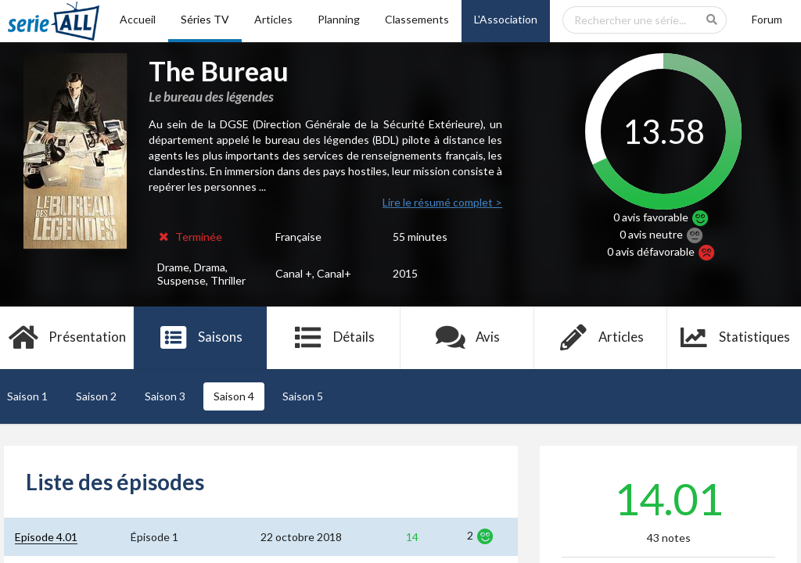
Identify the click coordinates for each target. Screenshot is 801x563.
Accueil (138, 19)
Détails (334, 338)
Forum (767, 19)
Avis (467, 338)
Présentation (67, 338)
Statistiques (734, 338)
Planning (339, 19)
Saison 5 (302, 396)
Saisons (200, 338)
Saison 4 (234, 396)
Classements (417, 19)
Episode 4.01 (46, 536)
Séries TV (205, 19)
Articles (273, 19)
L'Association (505, 19)
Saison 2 (96, 396)
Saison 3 (165, 396)
